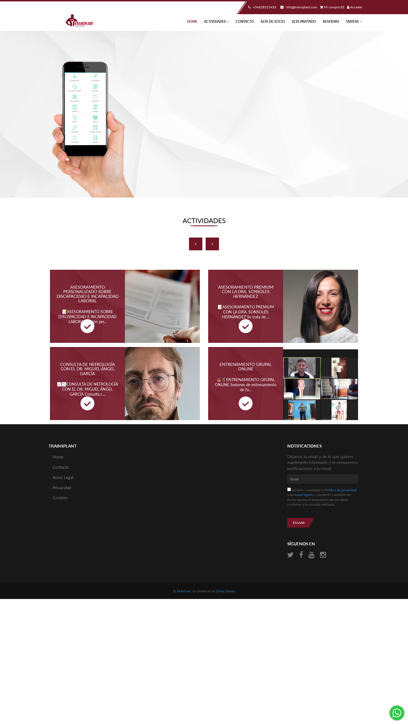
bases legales (303, 495)
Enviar (299, 523)
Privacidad (61, 487)
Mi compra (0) (332, 7)
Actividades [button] (216, 21)
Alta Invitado (304, 21)
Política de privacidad (340, 490)
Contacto (245, 21)
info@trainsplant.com (298, 7)
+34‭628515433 (261, 7)
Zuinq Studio (225, 591)
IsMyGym (184, 591)
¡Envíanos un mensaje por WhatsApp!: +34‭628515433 (397, 713)
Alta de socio (273, 21)
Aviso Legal (62, 477)
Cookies (60, 497)
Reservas (331, 21)
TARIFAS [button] (354, 21)
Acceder (354, 7)
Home (192, 21)
